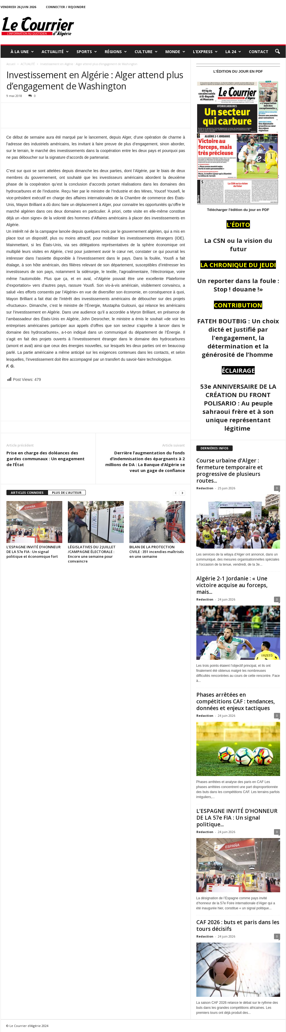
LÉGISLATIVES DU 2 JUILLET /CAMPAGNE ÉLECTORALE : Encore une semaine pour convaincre (92, 554)
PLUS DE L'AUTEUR (67, 492)
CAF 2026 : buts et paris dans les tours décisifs (237, 926)
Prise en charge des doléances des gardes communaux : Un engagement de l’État (45, 458)
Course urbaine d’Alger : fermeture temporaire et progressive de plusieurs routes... (229, 470)
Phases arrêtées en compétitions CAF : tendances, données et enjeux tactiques (235, 701)
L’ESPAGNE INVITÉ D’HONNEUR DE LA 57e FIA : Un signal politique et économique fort (33, 551)
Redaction (204, 488)
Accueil (10, 64)
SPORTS (87, 52)
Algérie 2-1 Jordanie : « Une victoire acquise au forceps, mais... (232, 585)
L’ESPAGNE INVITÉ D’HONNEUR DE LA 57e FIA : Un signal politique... (236, 817)
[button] (277, 52)
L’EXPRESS (205, 52)
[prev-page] (175, 493)
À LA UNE (22, 52)
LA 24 (233, 52)
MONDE (175, 52)
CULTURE (146, 52)
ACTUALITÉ (55, 52)
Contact (258, 51)
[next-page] (182, 493)
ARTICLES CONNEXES (27, 492)
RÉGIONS (116, 52)
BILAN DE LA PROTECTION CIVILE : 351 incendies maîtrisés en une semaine (156, 551)
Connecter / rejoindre (65, 7)
